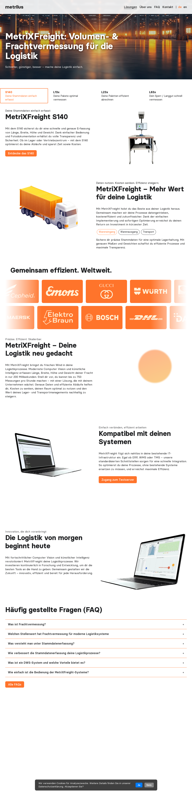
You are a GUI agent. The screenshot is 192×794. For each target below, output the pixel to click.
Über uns (146, 7)
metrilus (14, 7)
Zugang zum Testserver (118, 479)
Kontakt (167, 7)
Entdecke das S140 (21, 153)
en (185, 7)
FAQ (157, 7)
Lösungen (130, 7)
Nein (149, 785)
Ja (139, 785)
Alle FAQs (14, 684)
